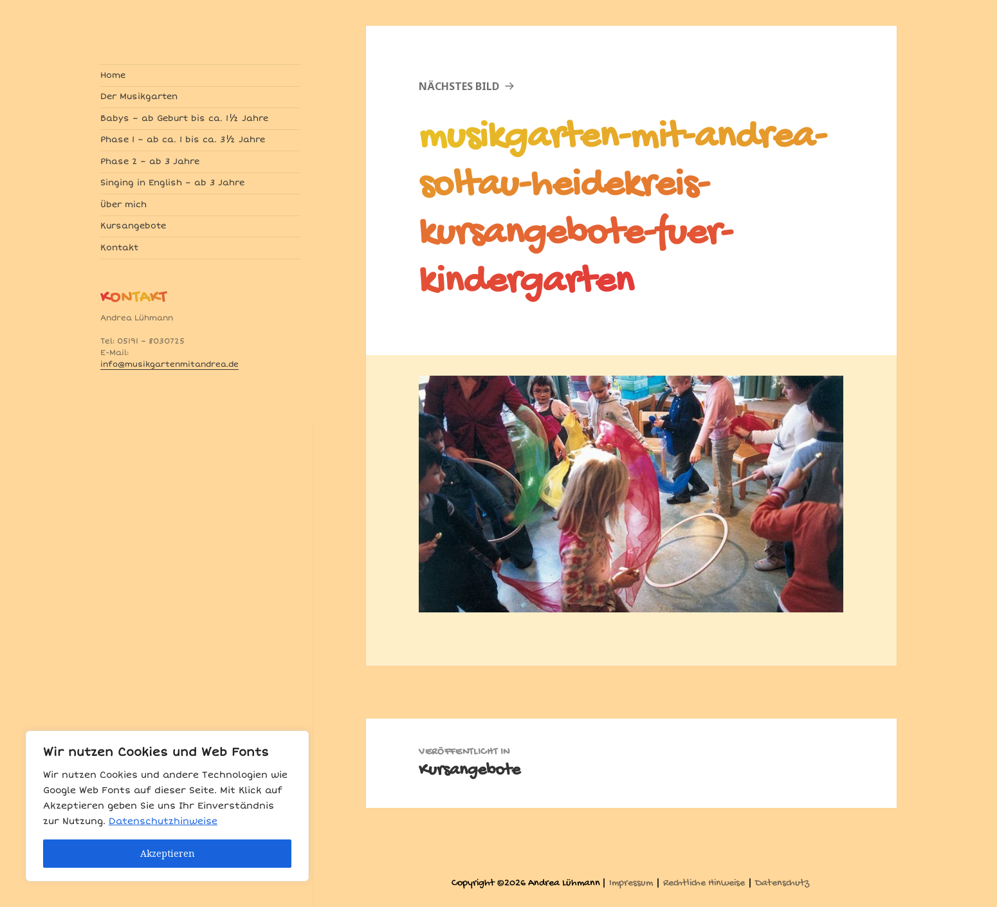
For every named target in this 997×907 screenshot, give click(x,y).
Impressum (631, 883)
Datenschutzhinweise (163, 821)
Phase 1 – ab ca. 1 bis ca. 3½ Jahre (182, 139)
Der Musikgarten (139, 96)
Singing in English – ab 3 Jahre (172, 183)
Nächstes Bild (459, 86)
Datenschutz (782, 883)
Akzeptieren (167, 853)
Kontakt (119, 248)
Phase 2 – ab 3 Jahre (149, 161)
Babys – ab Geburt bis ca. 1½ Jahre (184, 118)
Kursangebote (133, 226)
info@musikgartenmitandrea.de (169, 364)
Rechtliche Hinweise (704, 883)
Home (112, 75)
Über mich (123, 204)
